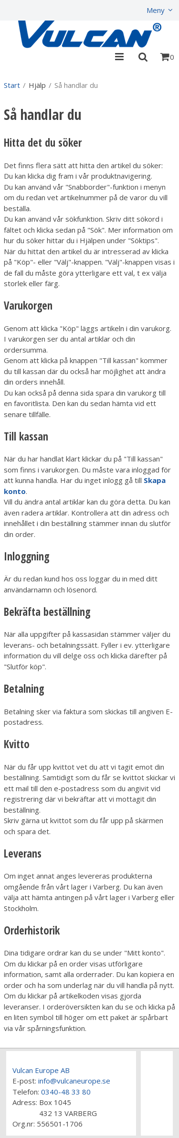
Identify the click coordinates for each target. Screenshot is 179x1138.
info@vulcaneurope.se (74, 1080)
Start (12, 85)
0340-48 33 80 (66, 1091)
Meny (156, 10)
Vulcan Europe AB (41, 1070)
